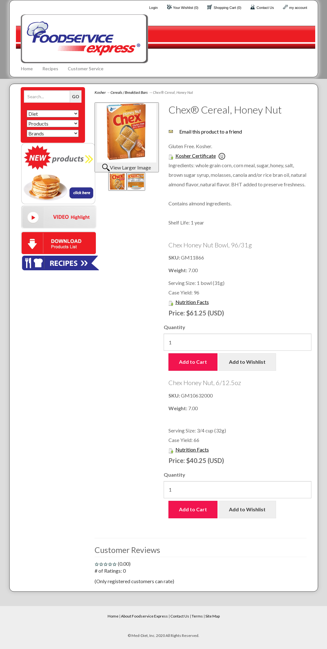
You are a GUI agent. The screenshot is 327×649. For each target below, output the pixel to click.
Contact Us (265, 8)
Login (153, 8)
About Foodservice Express (144, 616)
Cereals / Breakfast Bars (129, 92)
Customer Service (85, 68)
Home (27, 68)
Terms (197, 616)
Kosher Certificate (195, 156)
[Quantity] (237, 342)
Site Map (212, 616)
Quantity (174, 327)
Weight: (178, 270)
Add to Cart (193, 362)
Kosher (100, 92)
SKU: (174, 257)
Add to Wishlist (247, 362)
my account (298, 8)
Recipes (50, 68)
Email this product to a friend (210, 131)
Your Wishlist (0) (185, 8)
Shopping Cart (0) (227, 8)
